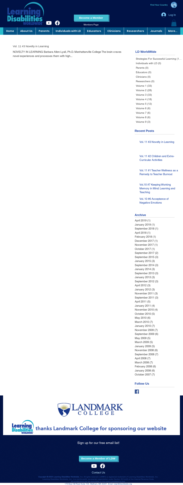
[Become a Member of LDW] (98, 458)
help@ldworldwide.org (123, 484)
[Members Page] (91, 24)
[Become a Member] (91, 18)
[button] (174, 23)
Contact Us (98, 472)
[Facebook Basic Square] (137, 392)
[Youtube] (49, 23)
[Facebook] (57, 23)
